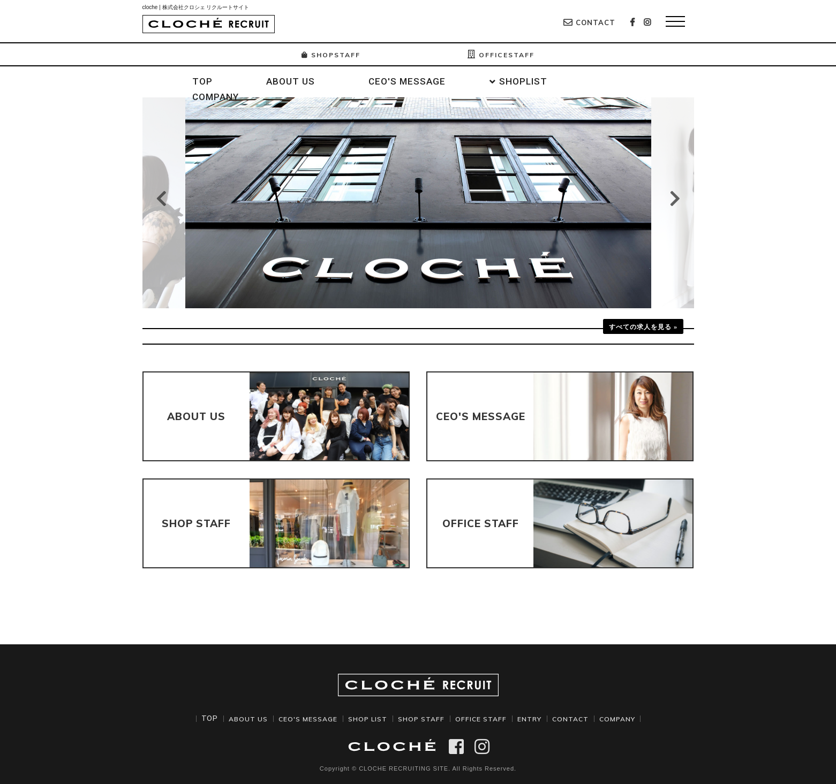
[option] (418, 202)
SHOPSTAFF (327, 54)
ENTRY (534, 718)
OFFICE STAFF (483, 718)
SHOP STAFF (421, 718)
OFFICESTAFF (504, 54)
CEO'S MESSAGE (407, 81)
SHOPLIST (523, 81)
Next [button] (675, 198)
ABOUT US (290, 81)
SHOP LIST (364, 718)
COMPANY (215, 97)
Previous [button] (161, 198)
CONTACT (589, 22)
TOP (202, 81)
